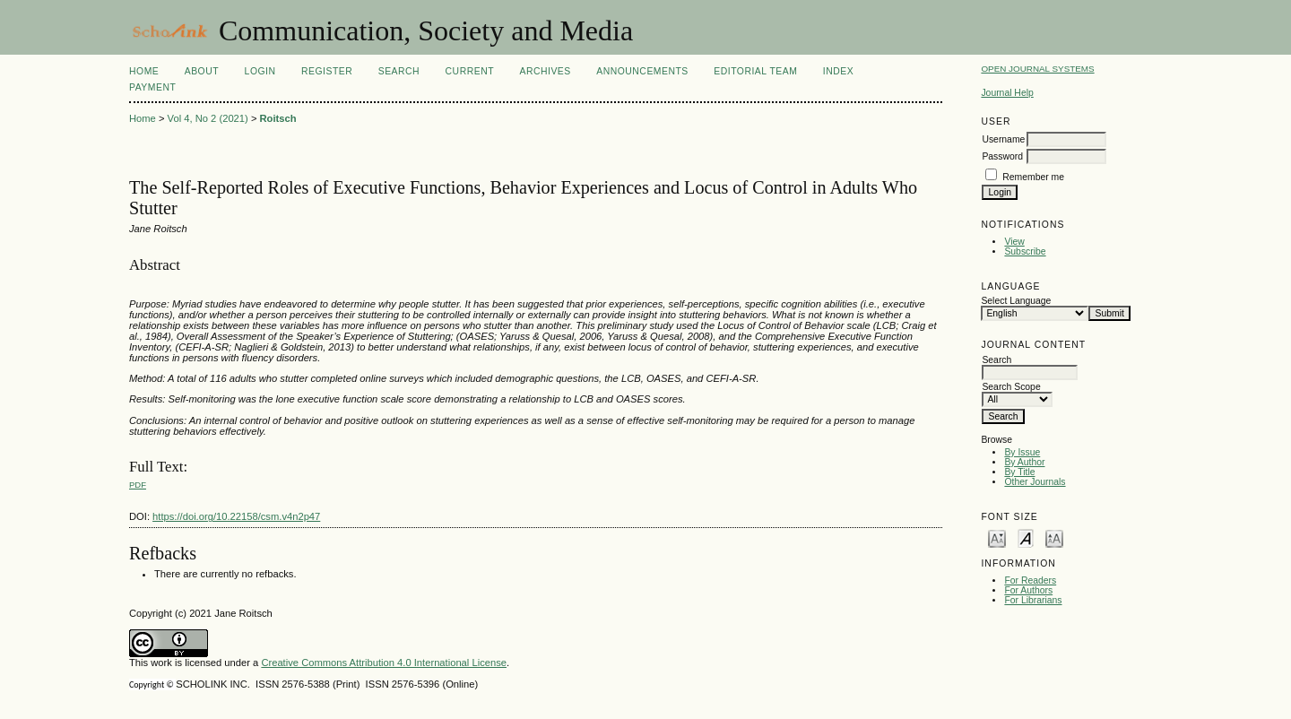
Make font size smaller (997, 537)
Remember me (1033, 177)
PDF (137, 484)
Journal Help (1007, 93)
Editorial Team (755, 71)
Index (838, 71)
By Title (1019, 472)
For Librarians (1032, 600)
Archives (544, 71)
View (1014, 242)
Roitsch (278, 118)
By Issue (1022, 452)
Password (1002, 156)
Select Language (1016, 301)
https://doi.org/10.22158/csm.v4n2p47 (236, 516)
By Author (1024, 462)
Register (326, 71)
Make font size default (1026, 537)
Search (399, 71)
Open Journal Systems (1037, 69)
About (202, 71)
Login (260, 71)
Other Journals (1034, 482)
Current (470, 71)
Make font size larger (1054, 537)
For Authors (1028, 590)
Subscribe (1024, 251)
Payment (152, 87)
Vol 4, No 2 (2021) (208, 118)
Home (144, 71)
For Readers (1030, 580)
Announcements (642, 71)
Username (1003, 139)
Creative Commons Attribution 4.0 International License (384, 662)
